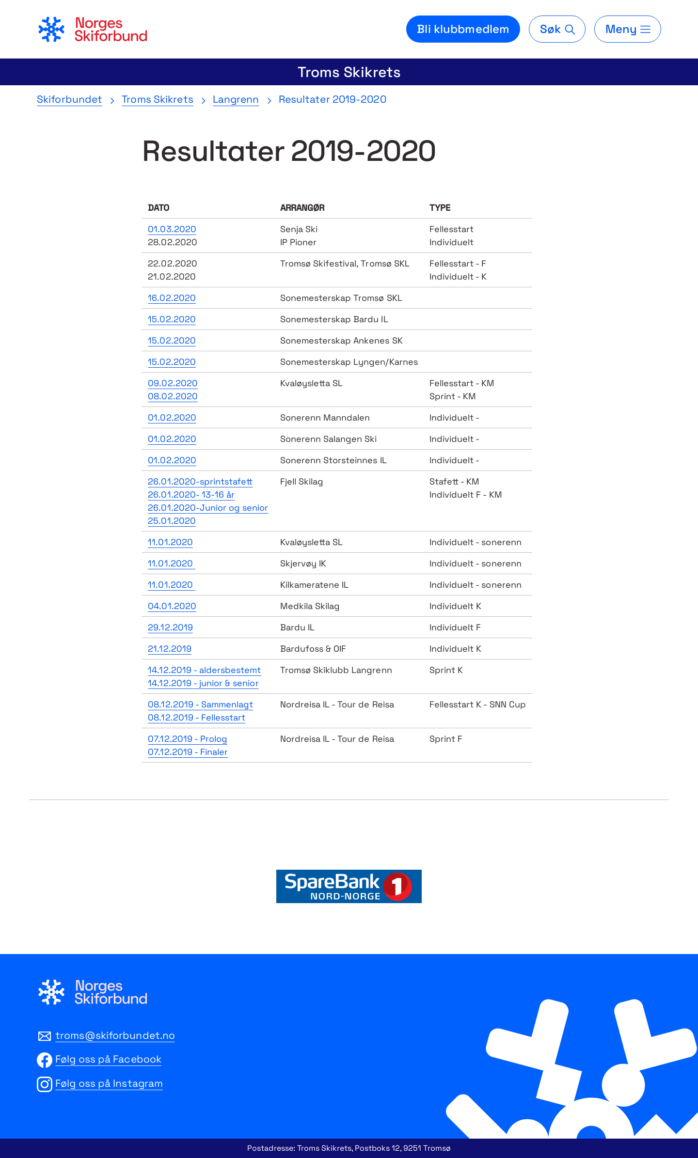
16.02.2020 (171, 297)
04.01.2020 (172, 605)
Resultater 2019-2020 (332, 99)
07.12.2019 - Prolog (187, 738)
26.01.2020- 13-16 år (191, 494)
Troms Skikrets (349, 72)
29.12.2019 (170, 627)
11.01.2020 (170, 542)
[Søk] (557, 29)
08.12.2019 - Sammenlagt (200, 704)
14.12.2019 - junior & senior (203, 683)
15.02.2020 (171, 319)
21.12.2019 (169, 648)
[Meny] (627, 29)
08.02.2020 (172, 396)
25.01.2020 (171, 520)
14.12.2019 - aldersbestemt (204, 669)
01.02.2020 (172, 417)
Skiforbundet (69, 99)
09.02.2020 (172, 383)
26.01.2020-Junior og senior (208, 507)
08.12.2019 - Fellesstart (196, 717)
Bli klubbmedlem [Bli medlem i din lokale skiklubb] (463, 28)
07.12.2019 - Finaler (188, 751)
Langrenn (236, 99)
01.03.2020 (172, 229)
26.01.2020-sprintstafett (200, 481)
